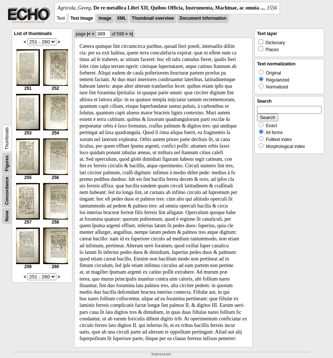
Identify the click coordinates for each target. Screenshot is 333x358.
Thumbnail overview (153, 18)
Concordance (7, 191)
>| (131, 34)
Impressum (161, 354)
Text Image (82, 18)
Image (105, 18)
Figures (7, 163)
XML (121, 18)
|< (89, 34)
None (7, 215)
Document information (202, 18)
